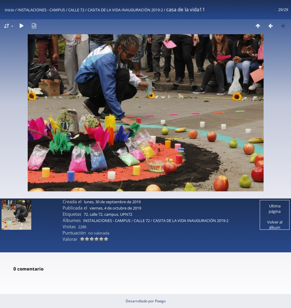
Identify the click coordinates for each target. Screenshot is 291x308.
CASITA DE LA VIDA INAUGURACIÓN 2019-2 (125, 9)
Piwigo (160, 301)
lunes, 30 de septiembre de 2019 (112, 201)
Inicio (9, 9)
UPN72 (126, 214)
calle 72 (96, 214)
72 (86, 214)
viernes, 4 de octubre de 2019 (115, 208)
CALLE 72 (76, 9)
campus (111, 214)
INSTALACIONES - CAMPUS (41, 9)
